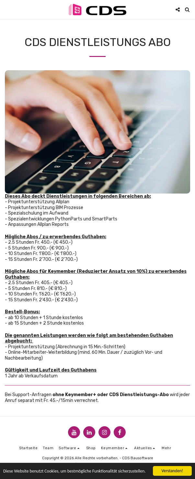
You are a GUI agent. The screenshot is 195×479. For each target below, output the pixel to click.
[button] (7, 9)
